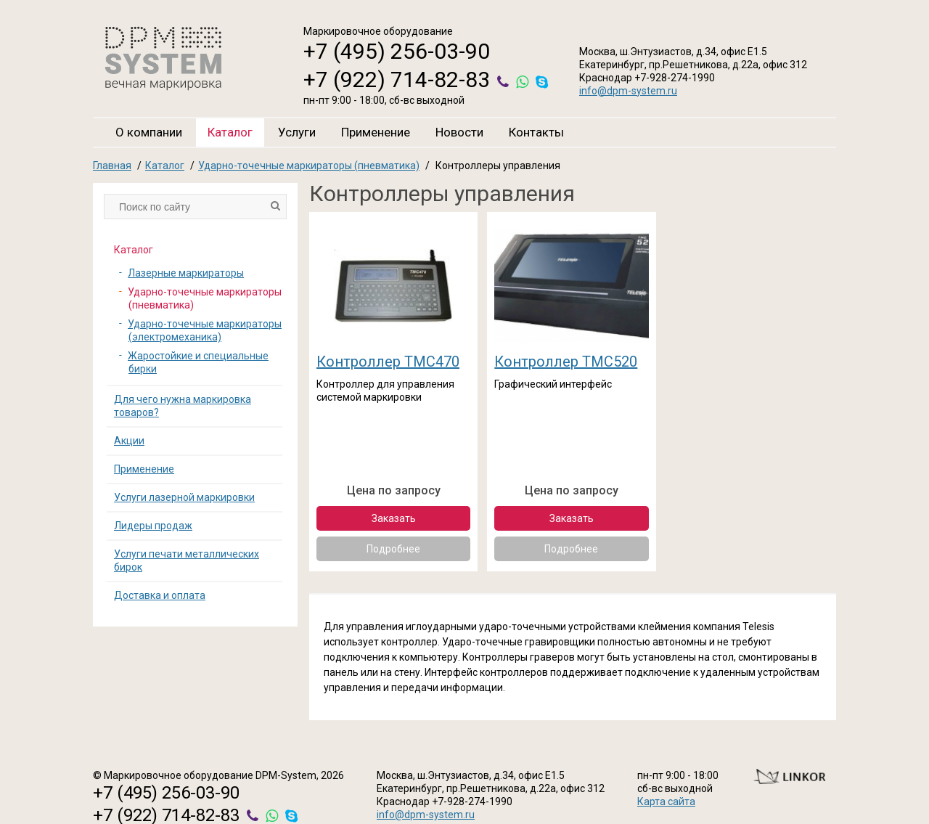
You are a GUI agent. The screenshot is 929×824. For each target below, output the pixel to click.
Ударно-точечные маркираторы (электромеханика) (205, 330)
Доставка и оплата (159, 595)
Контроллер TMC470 (387, 361)
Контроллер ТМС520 (565, 361)
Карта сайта (666, 801)
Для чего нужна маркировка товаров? (182, 405)
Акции (129, 440)
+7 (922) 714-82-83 (396, 79)
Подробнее (393, 549)
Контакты (536, 132)
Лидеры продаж (153, 525)
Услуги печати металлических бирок (186, 560)
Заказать (394, 518)
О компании (148, 132)
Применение (375, 132)
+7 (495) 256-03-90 (396, 51)
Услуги (297, 132)
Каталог (230, 132)
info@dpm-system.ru (628, 91)
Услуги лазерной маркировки (184, 497)
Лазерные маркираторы (186, 273)
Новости (459, 132)
